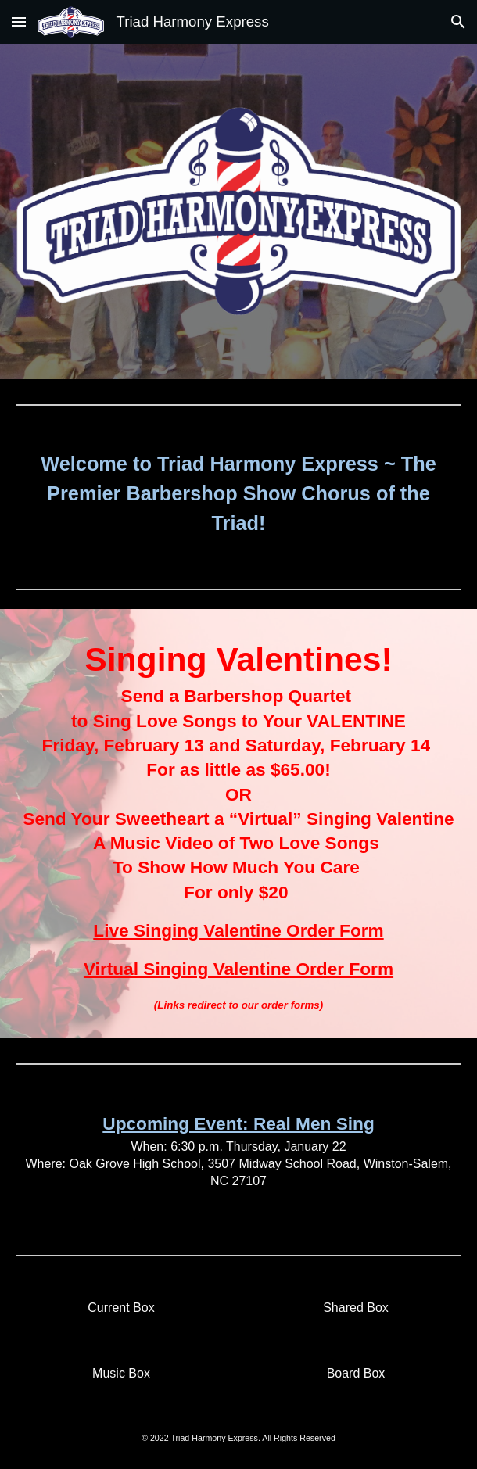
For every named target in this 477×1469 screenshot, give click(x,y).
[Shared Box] (355, 1307)
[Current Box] (121, 1307)
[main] (238, 494)
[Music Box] (121, 1373)
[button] (19, 21)
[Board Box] (355, 1373)
